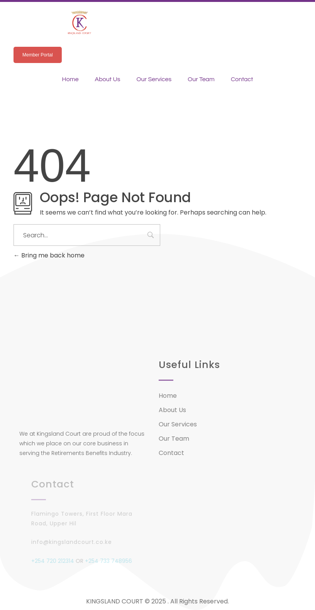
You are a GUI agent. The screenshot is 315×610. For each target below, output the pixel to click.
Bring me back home (49, 255)
